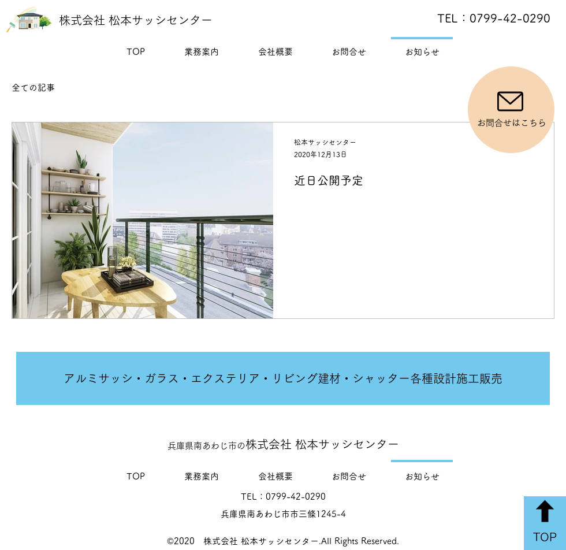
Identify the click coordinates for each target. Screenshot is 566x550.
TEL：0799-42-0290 (493, 18)
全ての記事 (33, 87)
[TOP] (545, 523)
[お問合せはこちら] (511, 109)
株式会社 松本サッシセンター (136, 20)
